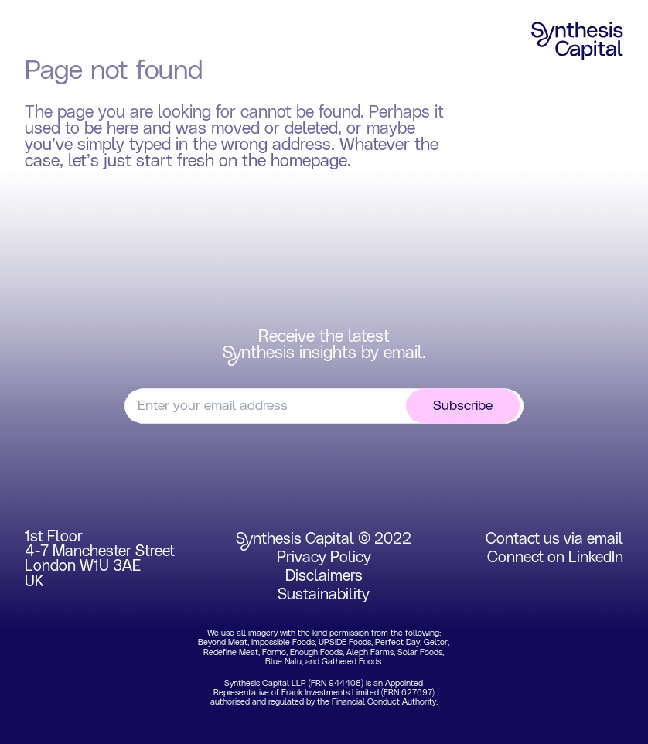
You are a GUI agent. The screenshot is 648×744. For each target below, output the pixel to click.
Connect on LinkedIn (555, 557)
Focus (131, 38)
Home (54, 38)
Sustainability (324, 594)
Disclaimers (324, 576)
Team (405, 38)
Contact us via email (554, 539)
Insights (486, 38)
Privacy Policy (324, 557)
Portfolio (216, 38)
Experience (316, 38)
